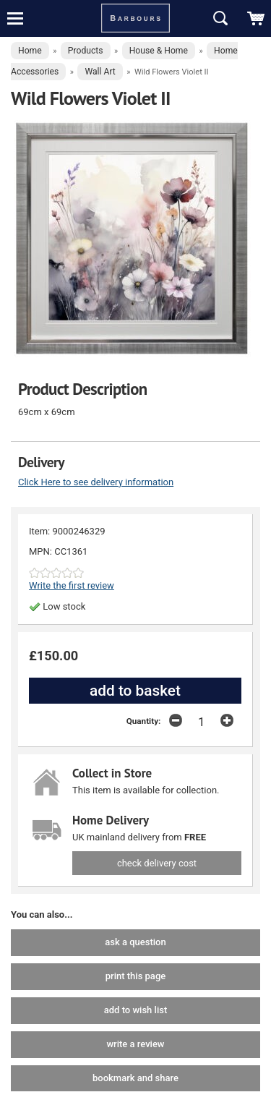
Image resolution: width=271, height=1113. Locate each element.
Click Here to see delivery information (95, 482)
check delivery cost (157, 863)
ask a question (135, 942)
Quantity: (143, 721)
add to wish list (135, 1010)
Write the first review (71, 585)
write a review (135, 1044)
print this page (135, 976)
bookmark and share (135, 1078)
